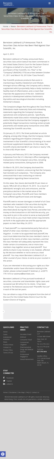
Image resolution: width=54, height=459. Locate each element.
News (13, 26)
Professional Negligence (24, 355)
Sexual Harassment (27, 359)
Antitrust (23, 337)
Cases (5, 334)
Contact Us (7, 347)
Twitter (7, 381)
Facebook (8, 378)
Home (5, 26)
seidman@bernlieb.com (24, 273)
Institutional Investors (7, 338)
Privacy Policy (8, 350)
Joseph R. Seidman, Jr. (31, 271)
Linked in (8, 384)
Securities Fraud (25, 334)
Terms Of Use (8, 353)
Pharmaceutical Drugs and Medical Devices (26, 349)
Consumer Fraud (26, 340)
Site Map (21, 392)
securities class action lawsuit (15, 61)
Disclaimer (12, 392)
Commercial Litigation (24, 343)
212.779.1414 (44, 344)
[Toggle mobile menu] (50, 3)
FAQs (28, 392)
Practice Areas (8, 345)
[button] (3, 454)
